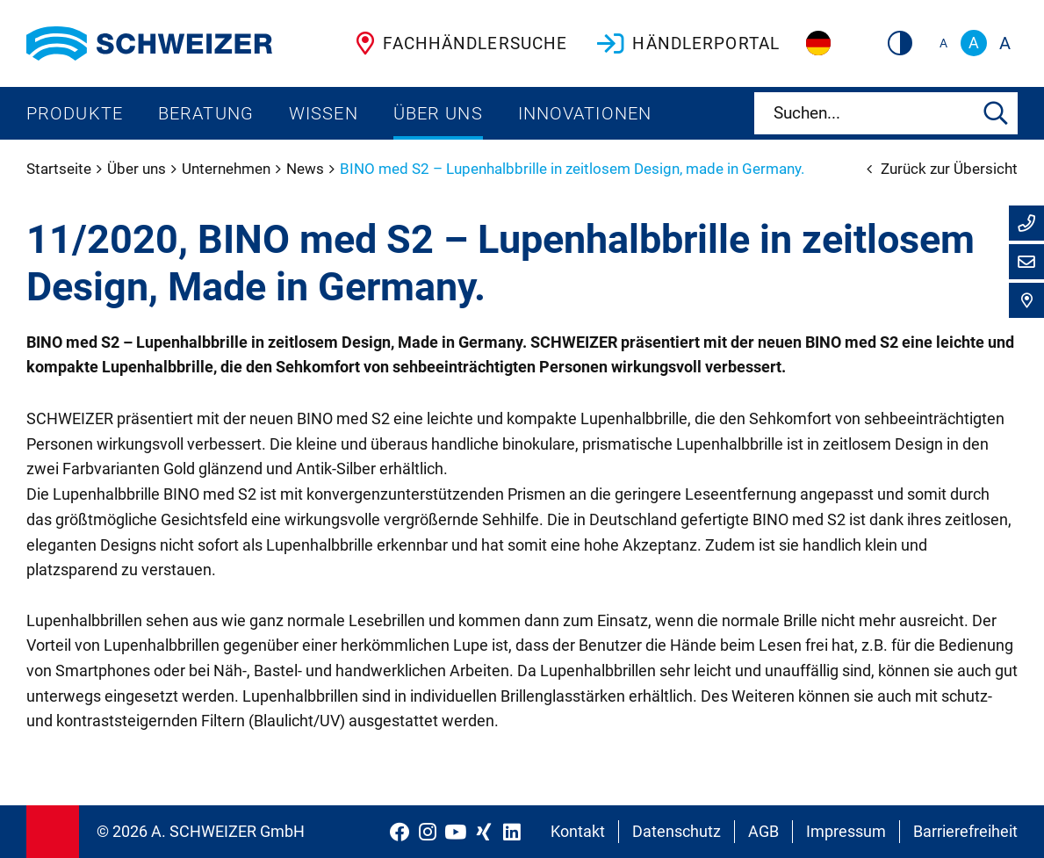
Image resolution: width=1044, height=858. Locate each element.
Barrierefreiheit (965, 831)
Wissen (323, 113)
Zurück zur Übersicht (942, 168)
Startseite (60, 168)
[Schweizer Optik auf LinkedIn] (512, 831)
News (307, 168)
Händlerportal (687, 43)
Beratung (206, 113)
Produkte (74, 113)
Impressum (846, 831)
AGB (763, 831)
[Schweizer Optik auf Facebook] (399, 831)
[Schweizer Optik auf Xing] (484, 831)
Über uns (438, 113)
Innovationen (585, 113)
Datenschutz (676, 831)
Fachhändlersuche (458, 43)
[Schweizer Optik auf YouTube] (455, 831)
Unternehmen (228, 168)
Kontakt (578, 831)
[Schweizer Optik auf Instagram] (427, 831)
